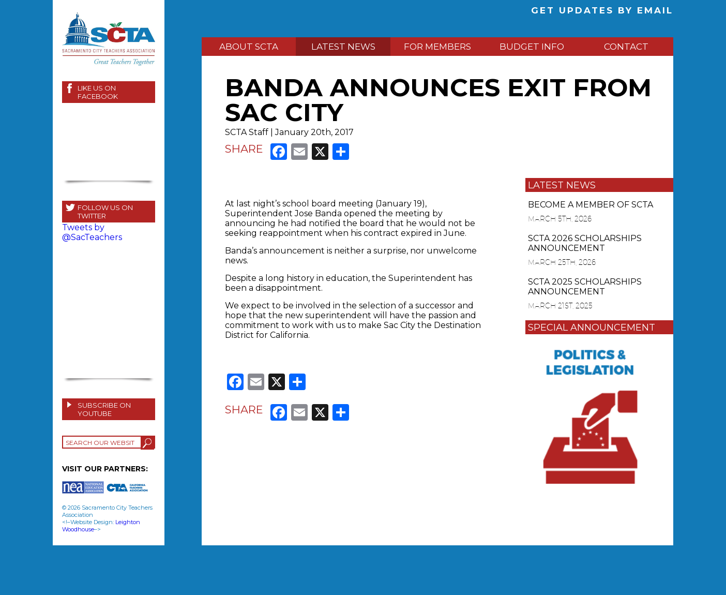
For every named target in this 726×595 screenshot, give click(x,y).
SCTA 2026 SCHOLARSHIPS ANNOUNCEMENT (585, 243)
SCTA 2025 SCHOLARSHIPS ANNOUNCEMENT (585, 286)
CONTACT (626, 46)
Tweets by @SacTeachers (92, 232)
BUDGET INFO (532, 46)
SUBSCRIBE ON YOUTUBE (104, 409)
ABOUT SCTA (248, 46)
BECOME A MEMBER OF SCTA (590, 205)
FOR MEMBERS (437, 46)
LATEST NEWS (343, 46)
